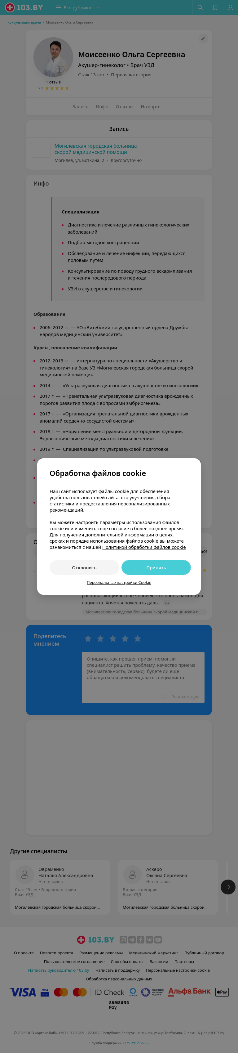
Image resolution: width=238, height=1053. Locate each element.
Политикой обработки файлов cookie (144, 547)
